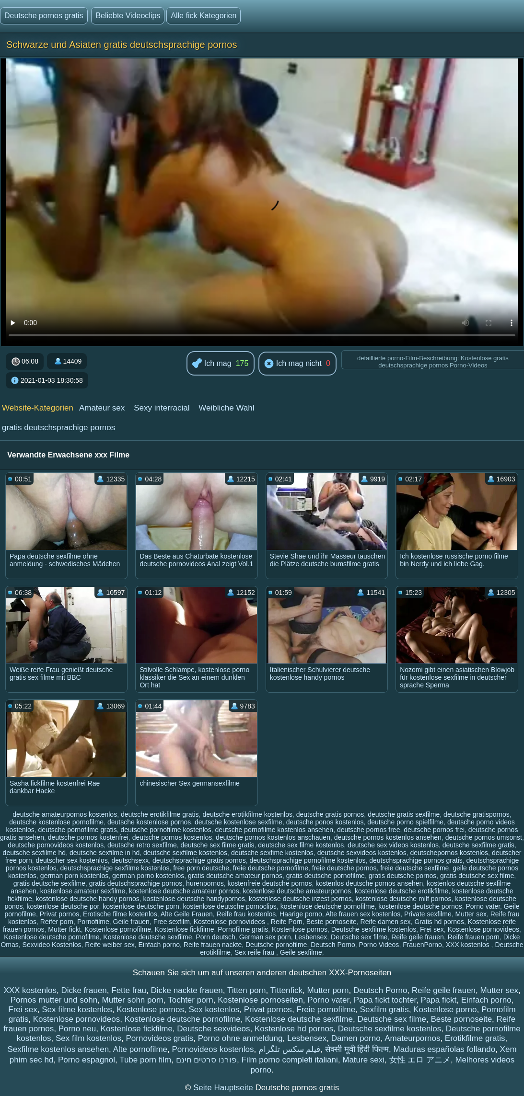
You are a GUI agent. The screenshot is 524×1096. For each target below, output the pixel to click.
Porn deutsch (215, 937)
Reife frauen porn (474, 937)
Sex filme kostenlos (77, 1009)
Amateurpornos (412, 1038)
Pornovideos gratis (159, 1038)
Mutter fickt (64, 929)
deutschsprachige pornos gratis (416, 860)
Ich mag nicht (293, 364)
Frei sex (432, 929)
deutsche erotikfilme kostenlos (247, 814)
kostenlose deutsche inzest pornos (300, 898)
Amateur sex (102, 407)
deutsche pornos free (368, 829)
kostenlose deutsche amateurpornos (297, 891)
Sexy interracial (161, 407)
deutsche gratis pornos (330, 814)
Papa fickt (439, 1000)
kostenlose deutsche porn (141, 906)
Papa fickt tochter (385, 1000)
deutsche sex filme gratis (217, 845)
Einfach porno (159, 944)
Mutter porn (328, 990)
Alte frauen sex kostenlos (363, 914)
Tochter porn (190, 1000)
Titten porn (246, 990)
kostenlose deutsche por (62, 906)
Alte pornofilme (140, 1049)
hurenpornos (205, 883)
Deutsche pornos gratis (43, 15)
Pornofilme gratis (243, 929)
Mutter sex (471, 914)
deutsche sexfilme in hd (105, 852)
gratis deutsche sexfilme (49, 883)
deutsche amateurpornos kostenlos (64, 814)
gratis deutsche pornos (403, 875)
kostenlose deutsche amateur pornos (184, 891)
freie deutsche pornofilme (270, 868)
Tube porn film (145, 1059)
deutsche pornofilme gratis (77, 829)
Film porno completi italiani (290, 1059)
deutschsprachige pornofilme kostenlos (307, 860)
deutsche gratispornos (476, 814)
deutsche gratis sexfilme (404, 814)
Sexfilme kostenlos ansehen (58, 1049)
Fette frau (128, 990)
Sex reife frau (255, 952)
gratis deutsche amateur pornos (235, 875)
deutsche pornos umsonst (483, 837)
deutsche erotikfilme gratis (160, 814)
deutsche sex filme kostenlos (301, 845)
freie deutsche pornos (344, 868)
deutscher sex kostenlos (71, 860)
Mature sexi (363, 1059)
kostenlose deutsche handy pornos (87, 898)
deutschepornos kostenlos (449, 852)
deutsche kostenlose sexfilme (238, 822)
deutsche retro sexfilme (142, 845)
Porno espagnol (86, 1059)
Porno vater (483, 906)
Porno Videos (379, 944)
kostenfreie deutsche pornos (270, 883)
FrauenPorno (422, 944)
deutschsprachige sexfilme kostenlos (114, 868)
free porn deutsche (201, 868)
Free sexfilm (171, 921)
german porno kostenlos (148, 875)
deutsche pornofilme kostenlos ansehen (274, 829)
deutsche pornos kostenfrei (88, 837)
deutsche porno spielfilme (405, 822)
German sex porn (265, 937)
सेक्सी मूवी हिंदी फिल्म (357, 1049)
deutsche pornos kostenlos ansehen (388, 837)
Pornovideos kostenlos (213, 1049)
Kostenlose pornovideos (230, 921)
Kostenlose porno (445, 1009)
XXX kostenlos (468, 944)
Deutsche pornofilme (276, 944)
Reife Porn (287, 921)
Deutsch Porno (333, 944)
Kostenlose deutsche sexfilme (147, 937)
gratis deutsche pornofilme (325, 875)
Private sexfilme (428, 914)
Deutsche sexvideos (213, 1028)
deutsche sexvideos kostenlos (362, 852)
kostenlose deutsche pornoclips (230, 906)
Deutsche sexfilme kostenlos (373, 929)
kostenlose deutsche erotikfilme (401, 891)
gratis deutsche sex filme (477, 875)
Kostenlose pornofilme (117, 929)
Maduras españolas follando (445, 1049)
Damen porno (356, 1038)
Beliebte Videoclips (127, 15)
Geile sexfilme (301, 952)
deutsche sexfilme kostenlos (185, 852)
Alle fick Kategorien (203, 15)
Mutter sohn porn (133, 1000)
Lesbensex (311, 937)
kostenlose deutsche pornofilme (327, 906)
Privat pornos (59, 914)
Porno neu (77, 1028)
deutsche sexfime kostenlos (272, 852)
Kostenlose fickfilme (184, 929)
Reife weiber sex (110, 944)
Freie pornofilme (325, 1009)
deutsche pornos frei (434, 829)
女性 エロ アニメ (420, 1059)
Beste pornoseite (331, 921)
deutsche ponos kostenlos (325, 822)
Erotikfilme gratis (475, 1038)
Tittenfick (286, 990)
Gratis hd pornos (439, 921)
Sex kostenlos (213, 1009)
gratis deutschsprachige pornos (58, 427)
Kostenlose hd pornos (294, 1028)
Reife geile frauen (417, 937)
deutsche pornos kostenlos (172, 837)
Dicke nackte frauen (187, 990)
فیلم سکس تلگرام (289, 1049)
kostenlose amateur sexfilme (82, 891)
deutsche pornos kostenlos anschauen (273, 837)
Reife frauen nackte (213, 944)
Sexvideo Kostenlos (52, 944)
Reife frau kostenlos (246, 914)
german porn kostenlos (74, 875)
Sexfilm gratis (384, 1009)
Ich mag (211, 363)
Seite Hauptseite (224, 1087)
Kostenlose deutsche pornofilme (51, 937)
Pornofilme (93, 921)
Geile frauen (131, 921)
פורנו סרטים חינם (206, 1059)
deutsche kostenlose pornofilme (56, 822)
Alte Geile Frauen (187, 914)
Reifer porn (56, 921)
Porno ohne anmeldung (240, 1038)
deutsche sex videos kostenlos (393, 845)
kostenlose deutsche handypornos (194, 898)
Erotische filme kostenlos (120, 914)
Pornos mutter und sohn (54, 1000)
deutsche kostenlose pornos (149, 822)
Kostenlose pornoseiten (260, 1000)
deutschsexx (130, 860)
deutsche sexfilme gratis (478, 845)
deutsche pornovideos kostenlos (56, 845)
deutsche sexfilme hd (34, 852)
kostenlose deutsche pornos (420, 906)
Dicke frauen (83, 990)
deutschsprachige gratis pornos (199, 860)
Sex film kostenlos (88, 1038)
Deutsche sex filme (359, 937)
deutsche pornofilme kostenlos (166, 829)
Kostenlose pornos (299, 929)
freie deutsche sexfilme (414, 868)
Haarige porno (300, 914)
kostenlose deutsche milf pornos (403, 898)
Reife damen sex (386, 921)
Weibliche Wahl (226, 407)
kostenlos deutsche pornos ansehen (369, 883)
